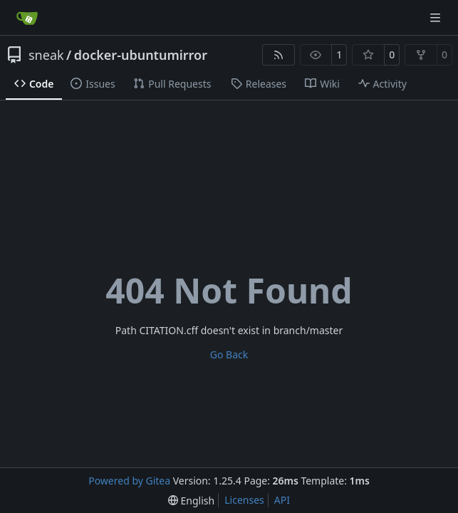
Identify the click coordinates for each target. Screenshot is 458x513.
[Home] (27, 18)
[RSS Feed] (278, 55)
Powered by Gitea (129, 480)
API (282, 500)
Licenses (244, 500)
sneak (46, 55)
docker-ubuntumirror (140, 55)
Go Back (229, 354)
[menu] (191, 500)
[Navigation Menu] (436, 17)
